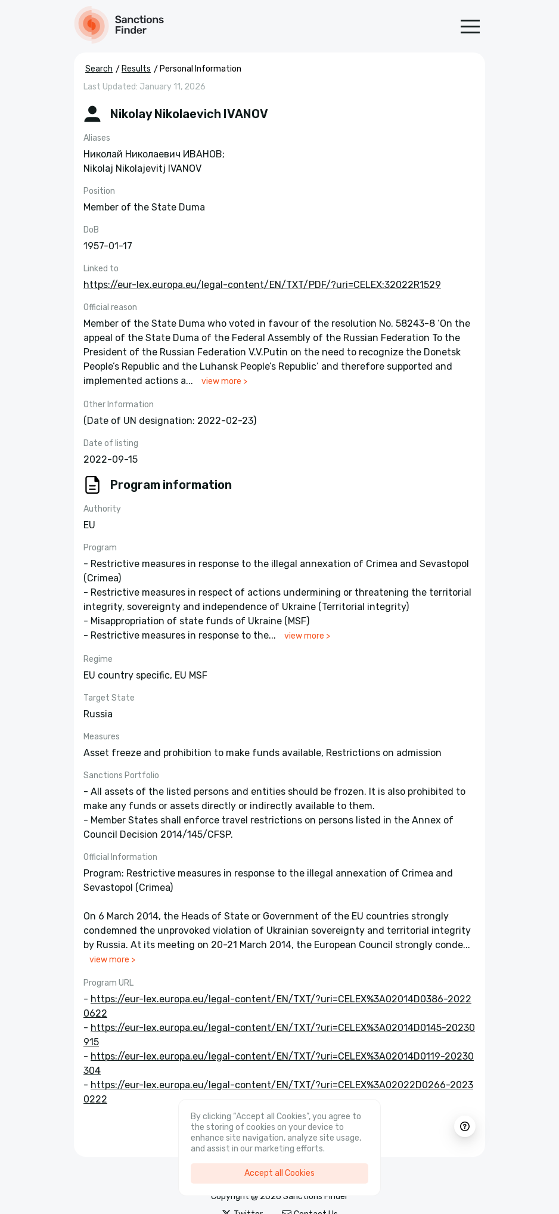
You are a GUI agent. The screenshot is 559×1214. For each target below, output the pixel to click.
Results (136, 69)
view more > (224, 381)
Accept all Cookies (279, 1173)
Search (99, 69)
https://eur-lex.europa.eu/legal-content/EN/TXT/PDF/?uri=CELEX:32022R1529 (262, 284)
